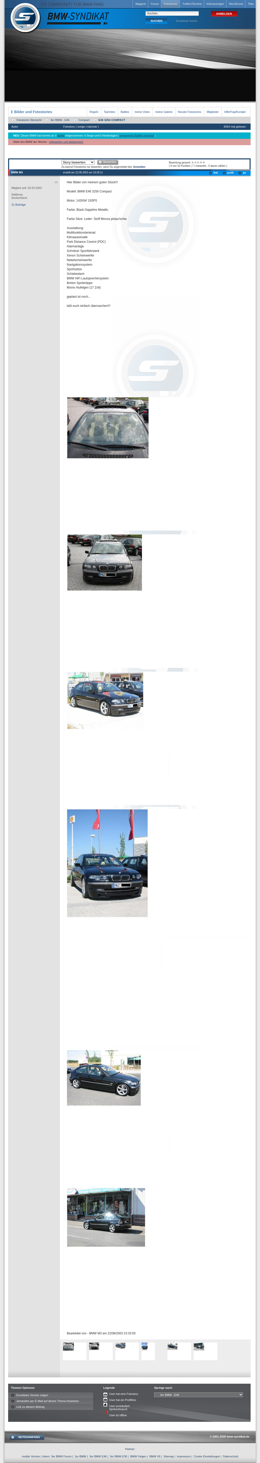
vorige (81, 126)
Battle (60, 135)
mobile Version (31, 1456)
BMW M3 (17, 172)
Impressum (183, 1456)
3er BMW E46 (98, 1456)
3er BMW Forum (61, 1456)
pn (244, 172)
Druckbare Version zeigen (32, 1395)
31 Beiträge (18, 204)
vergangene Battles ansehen (137, 135)
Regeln (94, 111)
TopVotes (109, 111)
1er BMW (80, 1456)
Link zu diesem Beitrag (30, 1406)
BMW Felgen (138, 1456)
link (216, 172)
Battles (125, 111)
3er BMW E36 (118, 1456)
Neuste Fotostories (189, 111)
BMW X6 (154, 1456)
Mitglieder (213, 111)
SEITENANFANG (29, 1437)
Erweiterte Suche (186, 20)
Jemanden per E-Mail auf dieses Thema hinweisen (47, 1400)
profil (230, 172)
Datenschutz (230, 1456)
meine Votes (142, 111)
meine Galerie (163, 111)
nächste (92, 126)
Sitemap (169, 1456)
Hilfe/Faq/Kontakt (235, 111)
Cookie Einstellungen (207, 1456)
